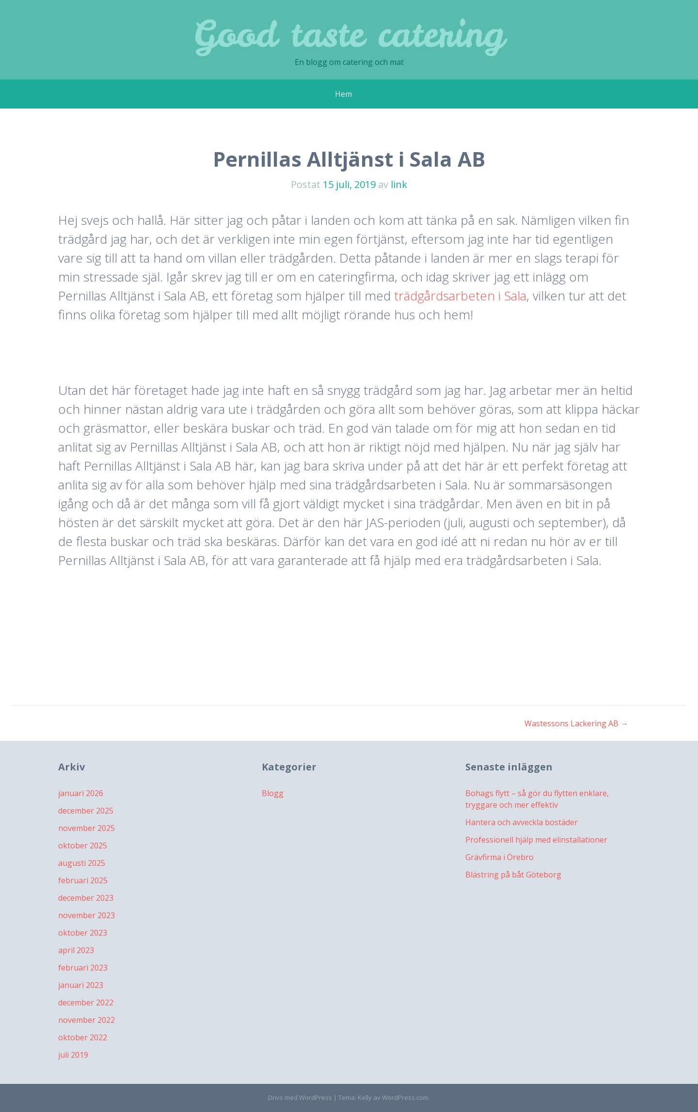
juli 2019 (73, 1054)
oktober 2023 (82, 932)
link (399, 184)
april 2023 (76, 950)
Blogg (273, 793)
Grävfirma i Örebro (499, 857)
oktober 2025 (82, 845)
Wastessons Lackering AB (576, 723)
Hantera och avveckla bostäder (521, 822)
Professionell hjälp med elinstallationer (536, 839)
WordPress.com (405, 1097)
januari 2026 (80, 793)
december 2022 (85, 1002)
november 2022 (86, 1020)
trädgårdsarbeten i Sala (460, 295)
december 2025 (85, 810)
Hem (343, 94)
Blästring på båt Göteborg (513, 874)
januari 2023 (80, 985)
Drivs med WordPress (300, 1097)
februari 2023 (83, 967)
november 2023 (86, 915)
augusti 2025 (81, 863)
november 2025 (86, 828)
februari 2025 (83, 880)
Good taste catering (349, 34)
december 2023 (85, 898)
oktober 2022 (82, 1037)
